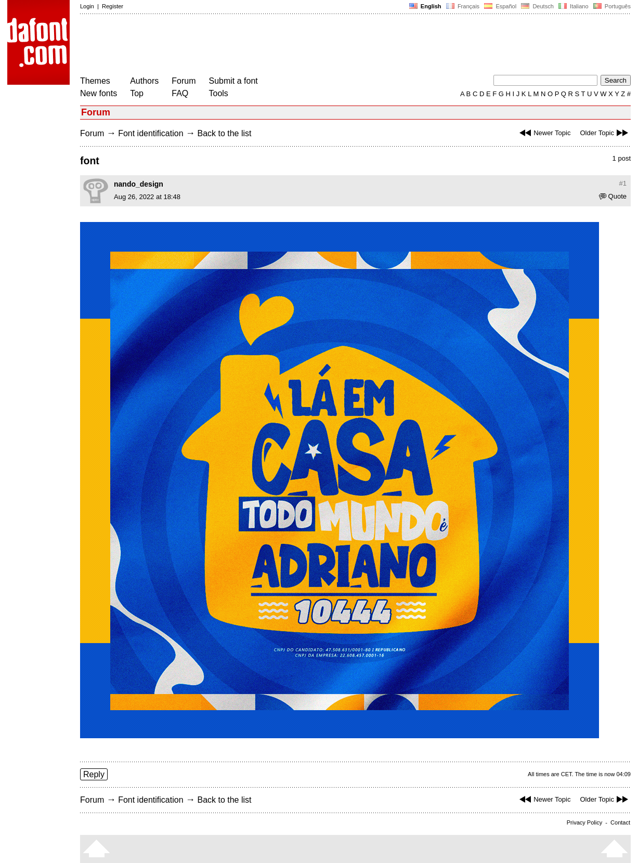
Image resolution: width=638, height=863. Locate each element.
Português (611, 6)
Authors (144, 80)
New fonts (98, 93)
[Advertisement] (269, 45)
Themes (95, 80)
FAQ (180, 93)
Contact (620, 822)
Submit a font (233, 80)
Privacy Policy (584, 822)
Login (87, 6)
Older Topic (605, 133)
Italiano (573, 6)
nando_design (138, 184)
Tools (218, 93)
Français (463, 6)
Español (500, 6)
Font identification (150, 133)
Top (137, 93)
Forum (184, 80)
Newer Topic (543, 133)
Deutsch (537, 6)
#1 (623, 183)
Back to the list (224, 133)
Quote (613, 196)
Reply (94, 774)
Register (112, 6)
